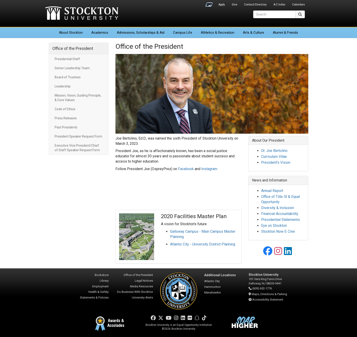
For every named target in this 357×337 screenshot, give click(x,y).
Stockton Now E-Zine (278, 231)
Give (234, 4)
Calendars (298, 4)
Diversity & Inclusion (277, 208)
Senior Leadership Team (72, 68)
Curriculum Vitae (274, 156)
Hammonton (212, 286)
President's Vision (275, 162)
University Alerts (142, 297)
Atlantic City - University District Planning (202, 244)
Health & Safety (98, 292)
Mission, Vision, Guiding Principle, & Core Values (78, 98)
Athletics (217, 33)
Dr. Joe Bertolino (274, 150)
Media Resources (141, 286)
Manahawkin (212, 292)
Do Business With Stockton (135, 292)
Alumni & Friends (285, 33)
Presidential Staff (67, 59)
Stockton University (81, 13)
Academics (99, 33)
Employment (100, 286)
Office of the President (72, 48)
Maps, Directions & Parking (269, 294)
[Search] (274, 14)
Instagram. (209, 169)
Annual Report (272, 191)
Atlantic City (212, 281)
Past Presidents (66, 127)
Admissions (140, 33)
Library (104, 280)
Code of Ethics (65, 109)
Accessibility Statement (267, 299)
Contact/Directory (255, 4)
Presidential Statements (280, 219)
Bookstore (102, 275)
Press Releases (66, 118)
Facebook (186, 169)
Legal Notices (144, 280)
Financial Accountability (279, 214)
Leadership (63, 86)
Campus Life (182, 33)
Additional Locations (220, 275)
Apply (221, 4)
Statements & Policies (94, 297)
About (71, 33)
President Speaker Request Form (78, 136)
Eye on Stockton (274, 225)
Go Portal (209, 3)
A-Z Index (279, 4)
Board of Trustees (68, 77)
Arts (253, 33)
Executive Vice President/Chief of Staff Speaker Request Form (77, 148)
